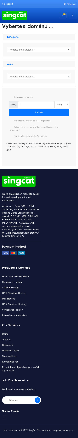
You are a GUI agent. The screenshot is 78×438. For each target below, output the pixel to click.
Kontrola (39, 112)
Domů (5, 334)
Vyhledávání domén (12, 309)
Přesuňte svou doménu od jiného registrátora (30, 121)
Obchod (6, 339)
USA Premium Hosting (14, 304)
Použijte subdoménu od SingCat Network (28, 136)
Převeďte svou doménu (14, 315)
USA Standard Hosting (14, 293)
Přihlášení (70, 4)
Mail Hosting (8, 298)
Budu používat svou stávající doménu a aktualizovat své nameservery (33, 128)
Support (7, 3)
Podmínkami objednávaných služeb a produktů (21, 369)
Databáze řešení (10, 350)
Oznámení (7, 345)
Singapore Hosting (12, 282)
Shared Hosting (10, 287)
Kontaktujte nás (10, 361)
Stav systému (9, 356)
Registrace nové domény (21, 97)
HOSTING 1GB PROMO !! (15, 276)
